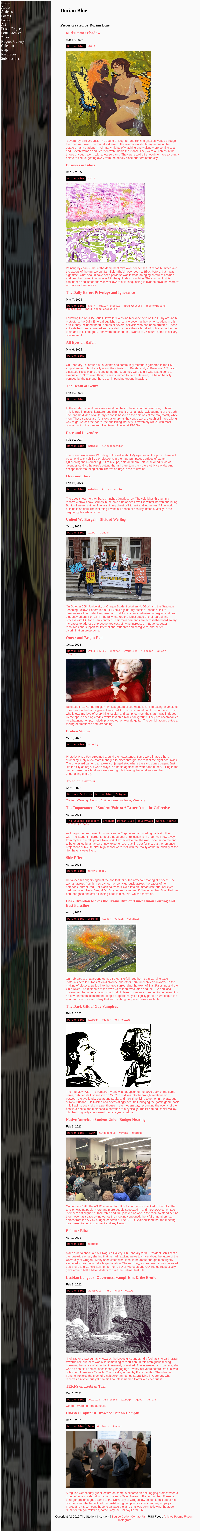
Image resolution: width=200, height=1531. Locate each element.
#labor (92, 535)
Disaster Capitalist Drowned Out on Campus (103, 1419)
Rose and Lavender (82, 434)
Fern (91, 1432)
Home (5, 3)
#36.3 (91, 179)
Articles (7, 12)
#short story (97, 875)
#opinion (94, 1405)
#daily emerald (109, 306)
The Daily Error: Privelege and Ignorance (100, 293)
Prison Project (11, 29)
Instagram (124, 1526)
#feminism (110, 1405)
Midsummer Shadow (83, 33)
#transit (133, 923)
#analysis (95, 1296)
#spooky (93, 747)
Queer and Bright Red (84, 640)
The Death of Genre (82, 387)
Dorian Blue (75, 46)
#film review (97, 653)
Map (4, 50)
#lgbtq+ (72, 657)
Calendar (7, 46)
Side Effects (75, 862)
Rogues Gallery (12, 41)
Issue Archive (11, 33)
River (91, 1138)
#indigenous (107, 1138)
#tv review (122, 1024)
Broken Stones (78, 734)
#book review (123, 1296)
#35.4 (91, 306)
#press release (78, 828)
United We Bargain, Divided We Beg (96, 521)
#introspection (112, 447)
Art (3, 24)
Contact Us (138, 1523)
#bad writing (133, 306)
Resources (8, 54)
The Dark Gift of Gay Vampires (92, 1011)
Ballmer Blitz (77, 1236)
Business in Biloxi (80, 165)
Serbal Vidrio (166, 824)
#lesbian (147, 653)
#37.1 (91, 46)
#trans (152, 1405)
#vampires (131, 653)
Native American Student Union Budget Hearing (106, 1124)
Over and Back (78, 478)
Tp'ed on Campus (80, 784)
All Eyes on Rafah (81, 343)
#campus (137, 1138)
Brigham (121, 797)
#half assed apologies (101, 310)
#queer (161, 653)
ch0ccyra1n (145, 824)
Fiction (6, 20)
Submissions (10, 58)
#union (104, 535)
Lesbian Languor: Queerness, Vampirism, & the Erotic (111, 1283)
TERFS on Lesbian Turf (86, 1392)
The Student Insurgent (83, 824)
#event (123, 1138)
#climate (103, 1432)
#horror (115, 653)
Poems (6, 16)
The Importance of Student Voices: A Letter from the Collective (118, 811)
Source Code (120, 1523)
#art (108, 1296)
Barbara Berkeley (79, 797)
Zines (5, 37)
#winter (93, 447)
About (5, 7)
